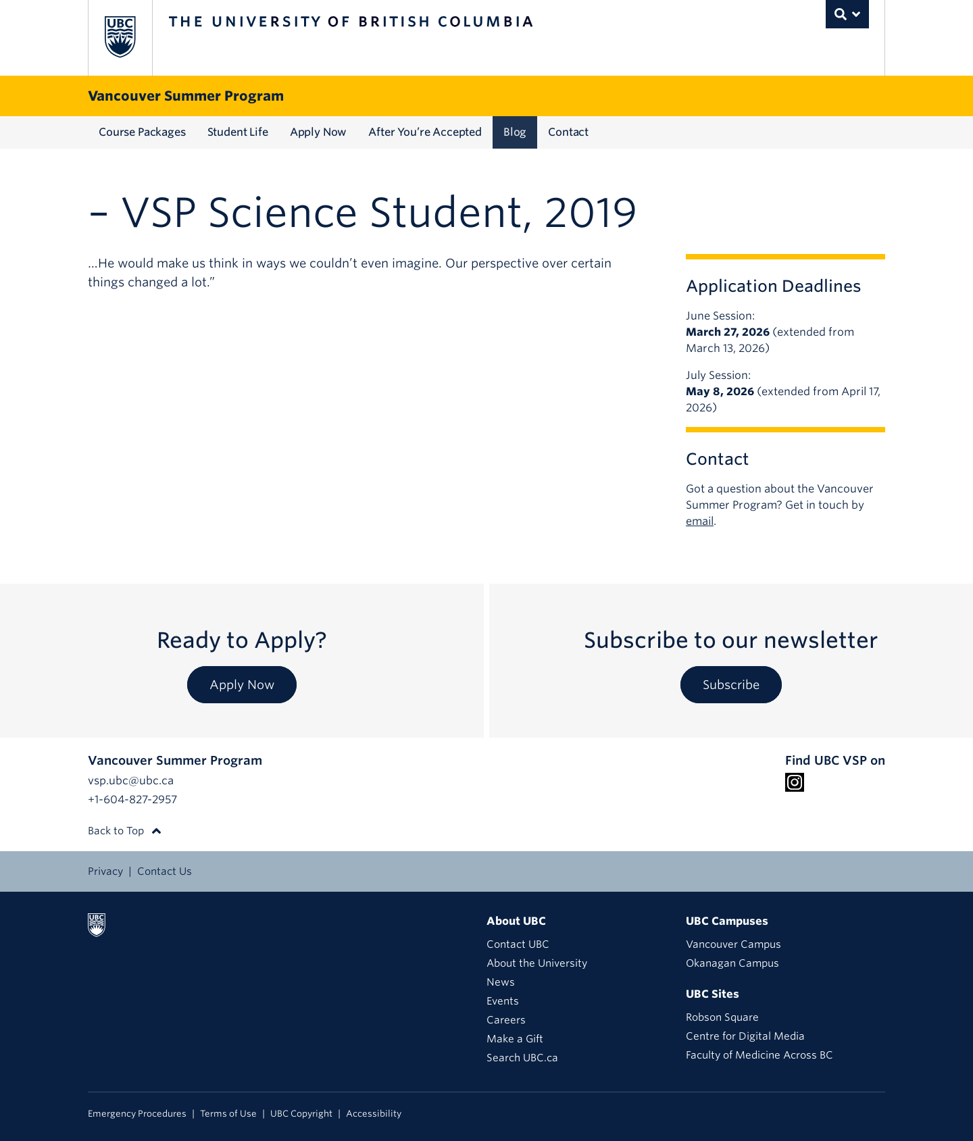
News (501, 982)
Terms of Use (228, 1114)
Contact (568, 132)
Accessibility (373, 1114)
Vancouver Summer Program (186, 96)
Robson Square (722, 1017)
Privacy (105, 871)
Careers (506, 1020)
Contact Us (164, 871)
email (700, 521)
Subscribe (731, 685)
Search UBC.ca (522, 1058)
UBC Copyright (301, 1114)
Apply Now (318, 132)
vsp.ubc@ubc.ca (131, 780)
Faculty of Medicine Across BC (759, 1055)
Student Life (237, 132)
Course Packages (142, 132)
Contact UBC (518, 944)
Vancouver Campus (733, 944)
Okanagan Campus (732, 963)
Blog (514, 132)
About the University (537, 963)
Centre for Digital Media (745, 1036)
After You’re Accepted (425, 132)
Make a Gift (515, 1039)
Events (503, 1001)
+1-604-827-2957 (132, 799)
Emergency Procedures (137, 1114)
